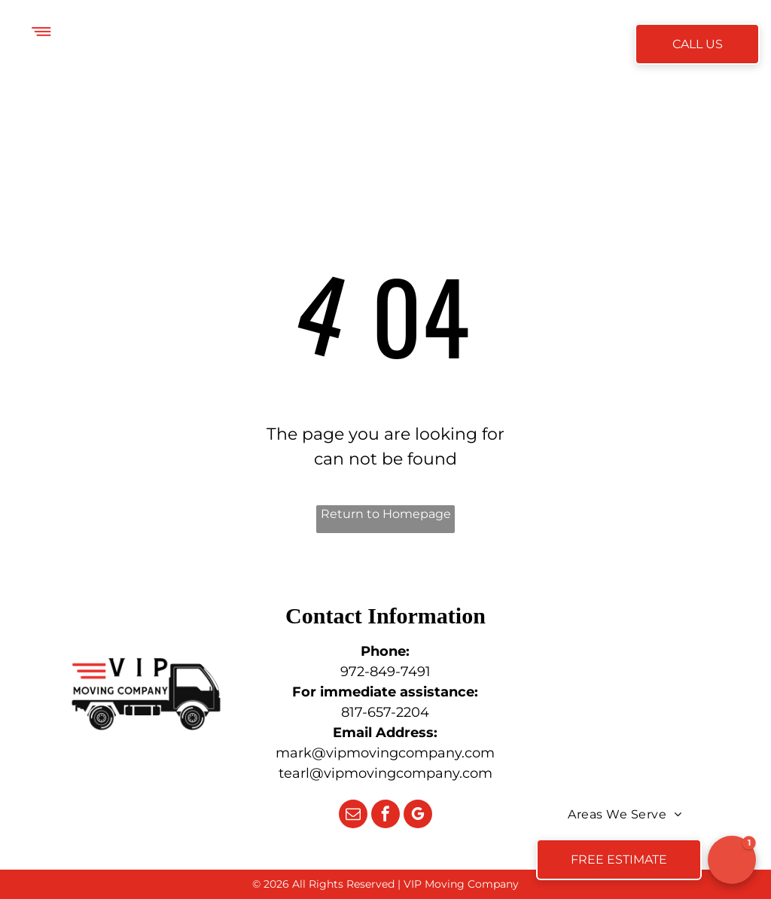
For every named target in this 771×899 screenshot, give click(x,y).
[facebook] (385, 816)
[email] (353, 816)
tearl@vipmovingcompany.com (385, 773)
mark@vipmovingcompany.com (385, 753)
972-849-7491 (385, 671)
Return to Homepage (386, 514)
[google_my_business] (418, 816)
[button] (732, 860)
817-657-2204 (385, 712)
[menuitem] (218, 45)
